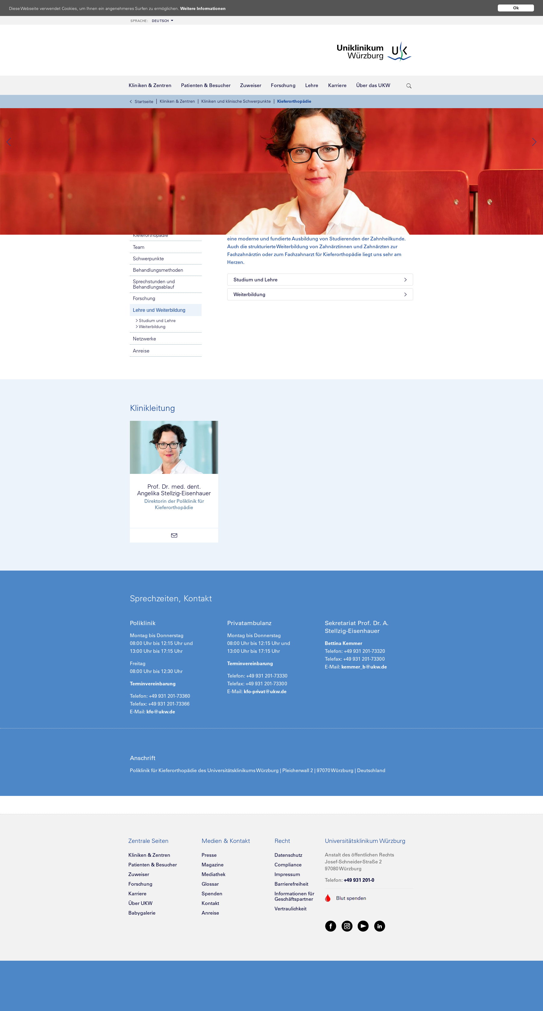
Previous (9, 168)
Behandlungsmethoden (158, 323)
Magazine (213, 918)
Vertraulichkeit (290, 962)
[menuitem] (151, 20)
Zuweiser (138, 927)
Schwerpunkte (148, 311)
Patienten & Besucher (152, 918)
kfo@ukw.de (160, 765)
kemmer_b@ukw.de (364, 720)
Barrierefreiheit (291, 937)
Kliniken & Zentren (177, 101)
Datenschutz (288, 908)
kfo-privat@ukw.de (265, 744)
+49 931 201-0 (359, 933)
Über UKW (140, 956)
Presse (209, 908)
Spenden (212, 947)
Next (534, 168)
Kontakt (210, 956)
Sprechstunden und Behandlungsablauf (154, 337)
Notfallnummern (165, 264)
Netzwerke (144, 392)
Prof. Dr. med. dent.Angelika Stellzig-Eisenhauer (174, 543)
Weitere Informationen (208, 8)
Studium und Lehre (156, 374)
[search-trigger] (409, 85)
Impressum (287, 927)
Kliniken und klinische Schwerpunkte (236, 101)
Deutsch (149, 21)
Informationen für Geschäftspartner (294, 949)
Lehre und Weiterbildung (159, 363)
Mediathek (213, 927)
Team (138, 300)
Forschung (144, 351)
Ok (516, 8)
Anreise (141, 404)
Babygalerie (141, 966)
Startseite (141, 101)
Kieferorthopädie (294, 101)
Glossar (210, 937)
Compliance (288, 918)
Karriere (137, 947)
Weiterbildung (150, 380)
